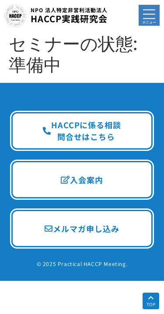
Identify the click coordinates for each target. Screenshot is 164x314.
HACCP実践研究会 (69, 15)
